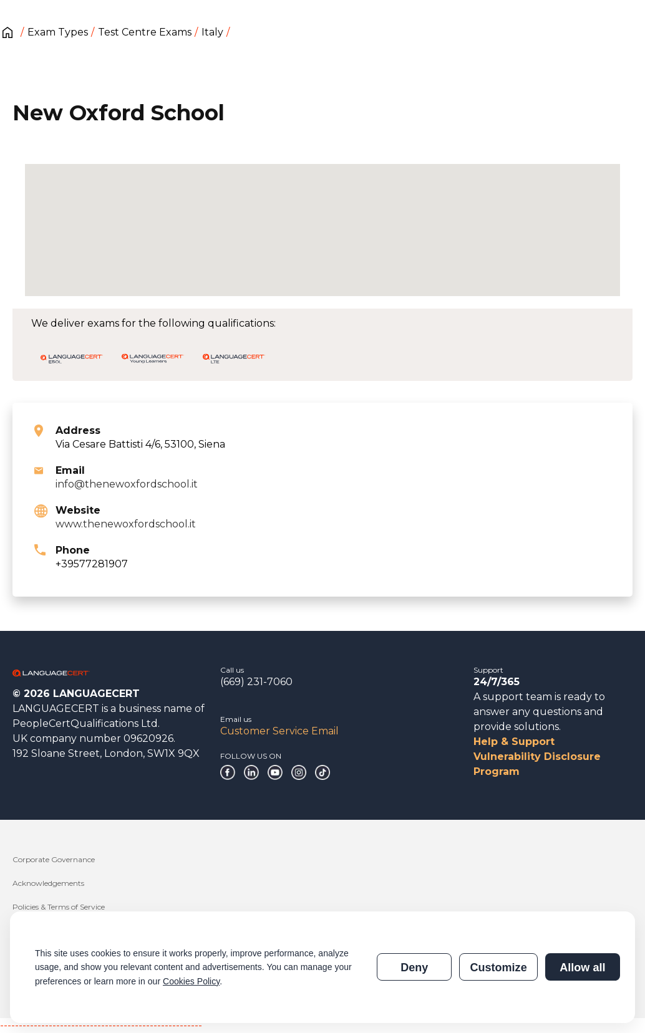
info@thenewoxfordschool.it (127, 484)
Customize (498, 967)
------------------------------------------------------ (101, 1025)
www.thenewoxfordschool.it (126, 524)
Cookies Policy (191, 981)
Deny (414, 967)
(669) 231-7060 (256, 682)
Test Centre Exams (145, 32)
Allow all (582, 967)
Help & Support (514, 741)
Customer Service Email (279, 731)
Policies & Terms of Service (58, 906)
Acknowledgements (48, 883)
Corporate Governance (53, 859)
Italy (212, 32)
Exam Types (57, 32)
